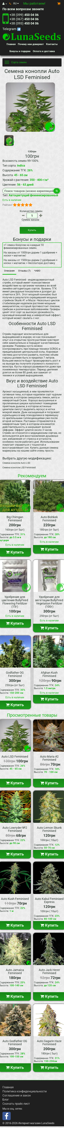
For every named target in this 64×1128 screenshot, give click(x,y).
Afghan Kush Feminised (49, 674)
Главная (11, 44)
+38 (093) (24, 23)
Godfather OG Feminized (15, 674)
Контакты (52, 44)
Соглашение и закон (16, 1095)
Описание (9, 270)
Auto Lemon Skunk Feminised (49, 829)
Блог (5, 1099)
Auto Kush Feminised (15, 898)
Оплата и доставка (44, 51)
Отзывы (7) (24, 270)
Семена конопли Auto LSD (16, 463)
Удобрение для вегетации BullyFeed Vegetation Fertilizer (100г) (49, 601)
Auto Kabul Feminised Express (49, 900)
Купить (32, 230)
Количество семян (31, 211)
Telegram (11, 29)
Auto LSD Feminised (14, 756)
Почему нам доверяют (31, 44)
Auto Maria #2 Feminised (49, 758)
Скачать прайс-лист (16, 1103)
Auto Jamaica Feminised (15, 971)
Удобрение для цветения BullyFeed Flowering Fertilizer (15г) (15, 601)
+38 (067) (24, 19)
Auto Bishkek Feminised (49, 518)
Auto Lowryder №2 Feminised (14, 829)
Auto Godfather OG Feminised (14, 1042)
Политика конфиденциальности (24, 1091)
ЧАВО (37, 270)
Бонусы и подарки (20, 51)
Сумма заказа (30, 219)
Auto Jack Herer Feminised (49, 971)
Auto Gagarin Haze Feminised (49, 1042)
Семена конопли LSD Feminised (19, 467)
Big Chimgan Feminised (15, 518)
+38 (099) (24, 15)
